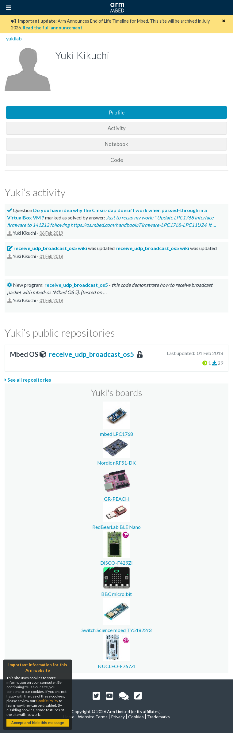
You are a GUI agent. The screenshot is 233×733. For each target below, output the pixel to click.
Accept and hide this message (37, 723)
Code (116, 160)
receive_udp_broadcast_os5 (91, 354)
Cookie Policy (47, 700)
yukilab (14, 38)
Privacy (118, 716)
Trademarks (158, 716)
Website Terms (93, 716)
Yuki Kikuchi (24, 233)
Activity (117, 128)
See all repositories (28, 380)
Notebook (116, 144)
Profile (116, 112)
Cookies (136, 716)
